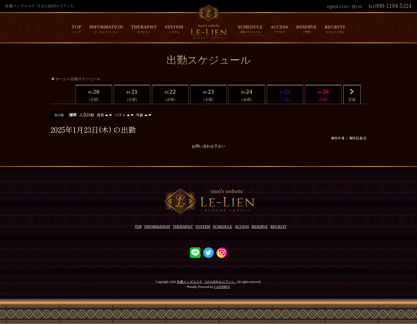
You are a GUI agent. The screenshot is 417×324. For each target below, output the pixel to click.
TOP (76, 27)
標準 (73, 115)
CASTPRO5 (222, 287)
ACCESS (279, 27)
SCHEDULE (250, 27)
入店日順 (86, 115)
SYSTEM (174, 27)
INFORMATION (106, 27)
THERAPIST (144, 27)
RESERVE (306, 27)
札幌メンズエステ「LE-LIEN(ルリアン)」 (206, 282)
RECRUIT (335, 27)
